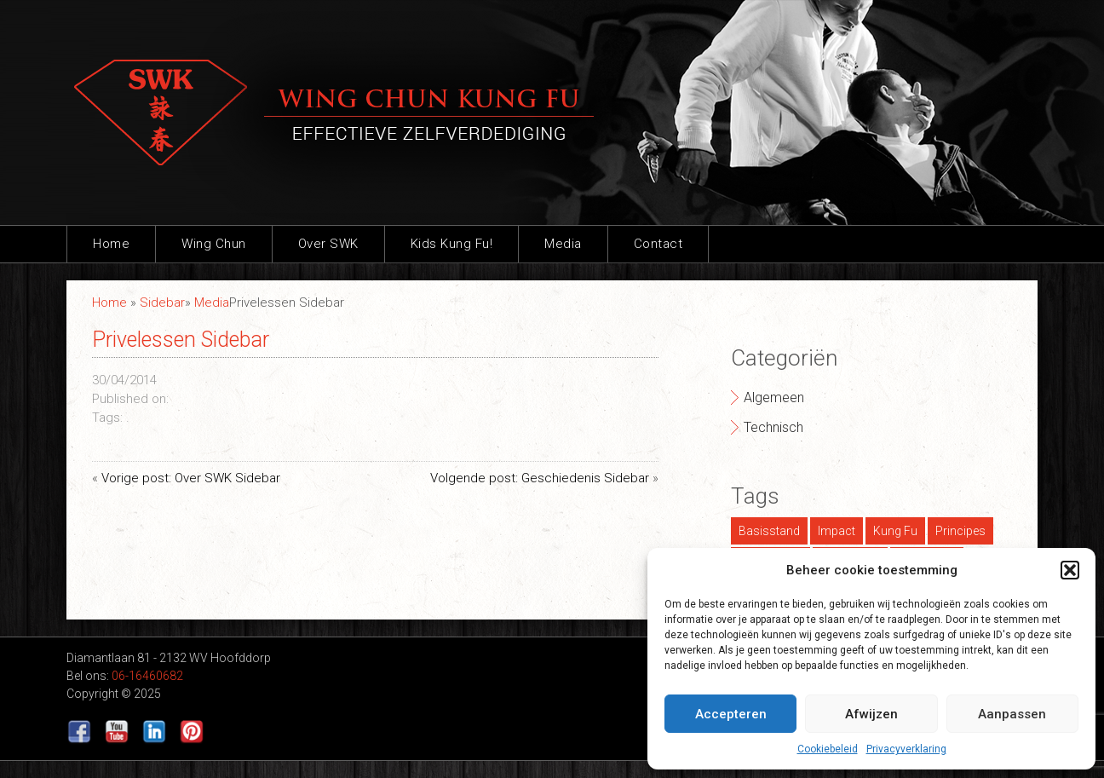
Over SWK (328, 243)
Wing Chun (213, 243)
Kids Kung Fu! (452, 243)
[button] (1069, 570)
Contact (658, 243)
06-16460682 (147, 676)
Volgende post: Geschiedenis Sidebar (539, 478)
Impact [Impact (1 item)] (836, 531)
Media (563, 243)
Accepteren (731, 714)
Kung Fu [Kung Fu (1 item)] (895, 531)
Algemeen (774, 397)
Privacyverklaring (906, 749)
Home (111, 243)
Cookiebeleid (827, 749)
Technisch (773, 427)
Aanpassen (1012, 714)
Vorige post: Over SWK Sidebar (190, 478)
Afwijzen (871, 714)
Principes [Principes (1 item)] (960, 531)
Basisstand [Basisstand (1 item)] (769, 531)
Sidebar (162, 302)
